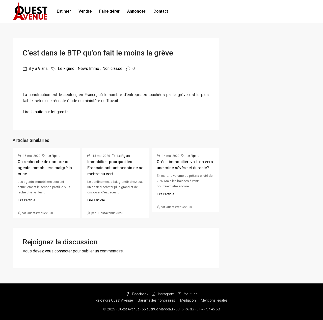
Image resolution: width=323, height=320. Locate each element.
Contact (160, 11)
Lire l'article (26, 200)
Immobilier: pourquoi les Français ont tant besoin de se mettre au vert (115, 167)
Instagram (163, 294)
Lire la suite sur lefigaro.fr (45, 111)
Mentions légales (214, 300)
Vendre (85, 11)
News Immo (88, 68)
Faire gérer (109, 11)
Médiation (188, 300)
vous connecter (58, 251)
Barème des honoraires (156, 300)
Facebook (137, 294)
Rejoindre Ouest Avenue (114, 300)
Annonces (136, 11)
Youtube (187, 294)
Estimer (64, 11)
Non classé (112, 68)
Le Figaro (66, 68)
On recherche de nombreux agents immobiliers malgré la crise (45, 167)
